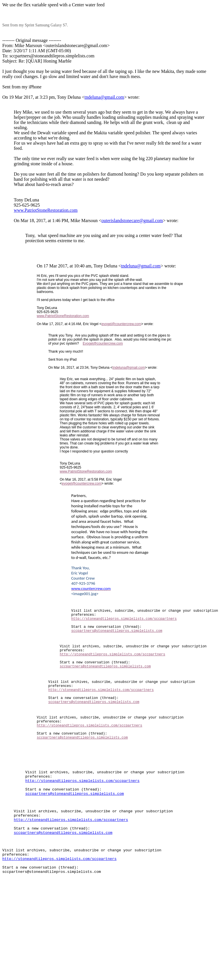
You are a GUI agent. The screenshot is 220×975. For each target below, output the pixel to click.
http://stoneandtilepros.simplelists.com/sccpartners (124, 621)
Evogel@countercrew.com (103, 343)
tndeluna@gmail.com (104, 97)
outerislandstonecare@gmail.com (132, 220)
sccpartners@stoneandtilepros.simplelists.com (116, 636)
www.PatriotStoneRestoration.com (46, 210)
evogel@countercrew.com (121, 324)
